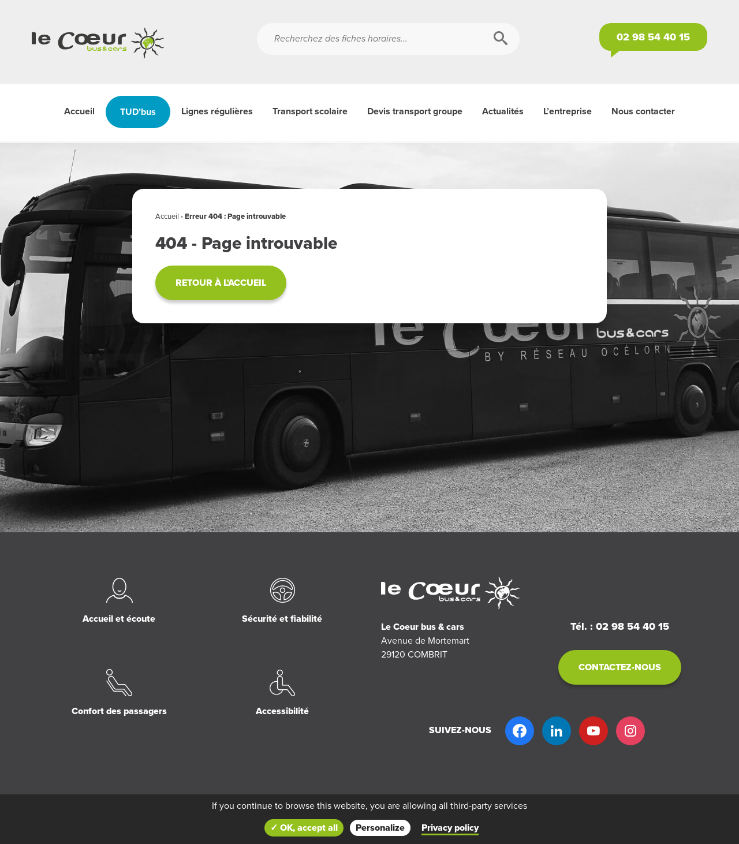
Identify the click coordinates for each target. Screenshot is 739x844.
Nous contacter (643, 111)
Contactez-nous (619, 667)
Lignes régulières (217, 111)
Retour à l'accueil (221, 283)
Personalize (380, 828)
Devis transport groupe (414, 111)
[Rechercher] (500, 39)
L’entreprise (567, 111)
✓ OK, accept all (304, 828)
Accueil (79, 111)
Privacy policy (450, 828)
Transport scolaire (310, 111)
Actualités (503, 111)
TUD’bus (138, 112)
